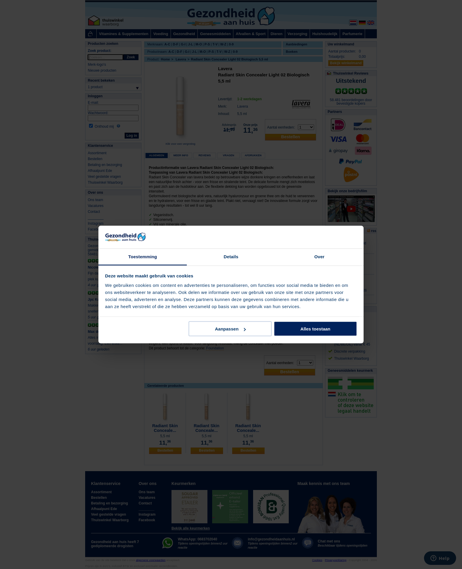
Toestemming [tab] (142, 256)
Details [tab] (231, 256)
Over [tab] (319, 256)
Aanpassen (230, 328)
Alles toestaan (316, 328)
